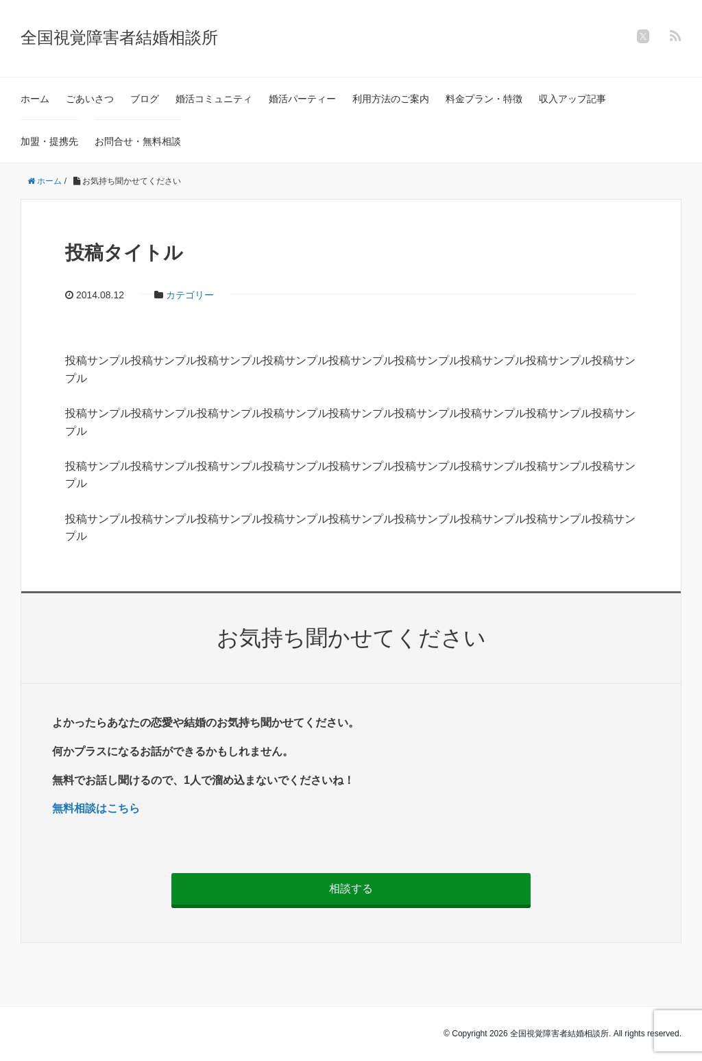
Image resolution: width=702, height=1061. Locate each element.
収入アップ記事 (572, 98)
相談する (351, 888)
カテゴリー (190, 294)
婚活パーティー (302, 98)
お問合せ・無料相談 (138, 141)
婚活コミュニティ (214, 98)
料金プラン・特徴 (484, 98)
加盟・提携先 (49, 141)
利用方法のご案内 (390, 98)
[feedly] (675, 36)
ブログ (144, 98)
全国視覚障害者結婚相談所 (119, 37)
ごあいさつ (90, 98)
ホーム (35, 98)
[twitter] (643, 36)
